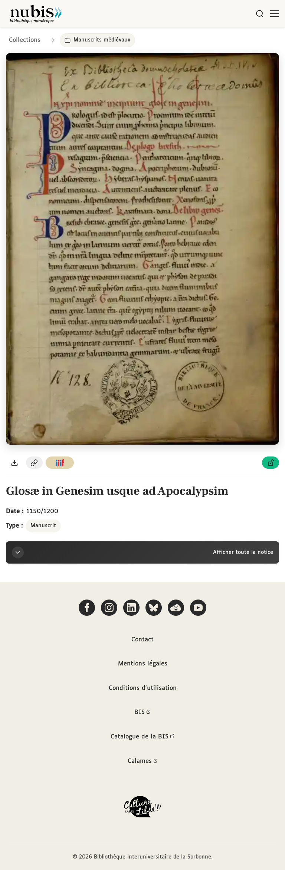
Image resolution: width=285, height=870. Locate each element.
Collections (24, 40)
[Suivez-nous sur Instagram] (109, 608)
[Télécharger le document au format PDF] (14, 462)
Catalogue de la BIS (142, 737)
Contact (142, 640)
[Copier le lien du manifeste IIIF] (60, 462)
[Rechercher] (259, 13)
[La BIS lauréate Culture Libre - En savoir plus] (142, 808)
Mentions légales (142, 664)
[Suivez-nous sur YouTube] (198, 608)
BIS (142, 712)
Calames (143, 761)
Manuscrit (43, 525)
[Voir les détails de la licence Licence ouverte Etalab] (270, 462)
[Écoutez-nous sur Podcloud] (176, 608)
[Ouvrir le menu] (274, 13)
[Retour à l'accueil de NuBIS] (35, 13)
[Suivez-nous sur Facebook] (87, 608)
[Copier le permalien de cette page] (34, 462)
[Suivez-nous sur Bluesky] (153, 608)
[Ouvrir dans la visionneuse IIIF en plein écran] (142, 249)
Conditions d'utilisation (143, 688)
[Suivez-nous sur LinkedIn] (131, 608)
